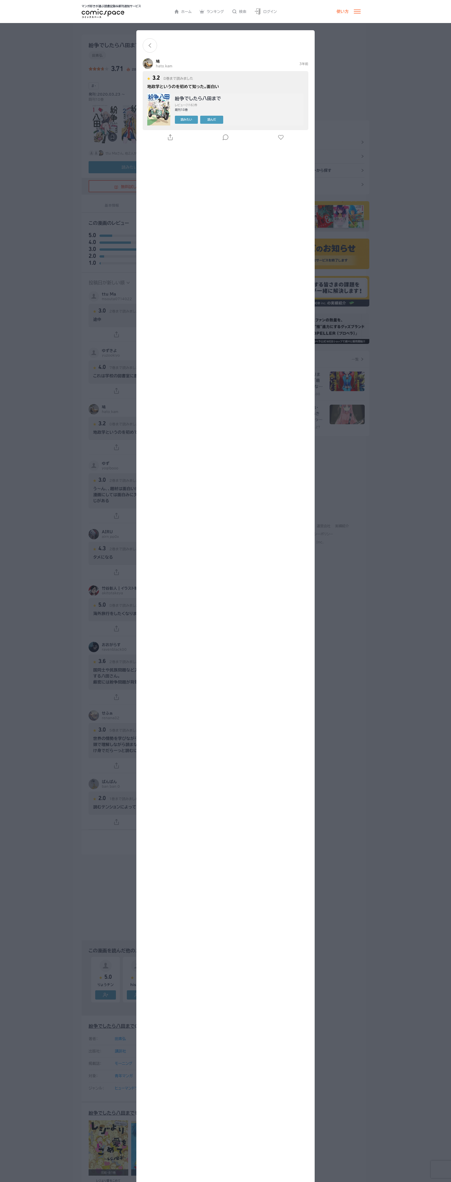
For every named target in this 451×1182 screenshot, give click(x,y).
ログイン (265, 11)
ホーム (183, 11)
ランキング (212, 11)
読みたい (186, 119)
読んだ (211, 119)
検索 (239, 11)
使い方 (343, 11)
